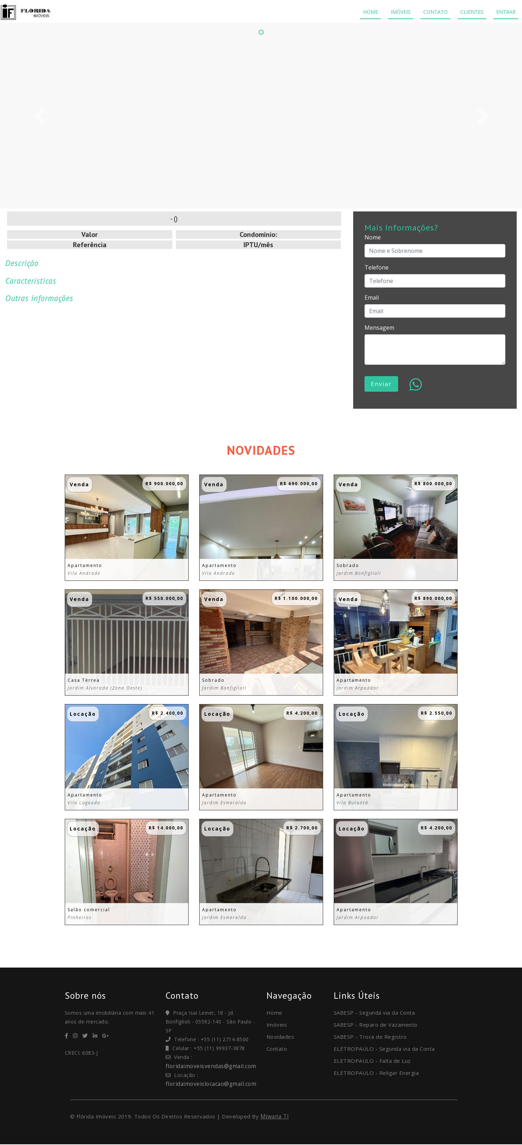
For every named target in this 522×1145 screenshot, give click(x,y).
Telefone (377, 267)
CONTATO (435, 11)
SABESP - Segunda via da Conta (374, 1012)
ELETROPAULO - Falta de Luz (372, 1060)
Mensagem (379, 327)
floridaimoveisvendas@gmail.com (212, 1066)
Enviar (381, 384)
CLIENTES (471, 11)
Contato (276, 1048)
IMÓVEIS (401, 11)
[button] (39, 116)
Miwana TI (275, 1117)
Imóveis (276, 1024)
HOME (370, 11)
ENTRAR (506, 11)
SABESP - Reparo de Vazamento (376, 1024)
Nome (373, 237)
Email (372, 297)
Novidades (280, 1036)
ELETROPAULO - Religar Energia (376, 1072)
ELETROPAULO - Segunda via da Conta (384, 1048)
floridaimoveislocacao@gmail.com (213, 1084)
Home (274, 1012)
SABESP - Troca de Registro (370, 1036)
